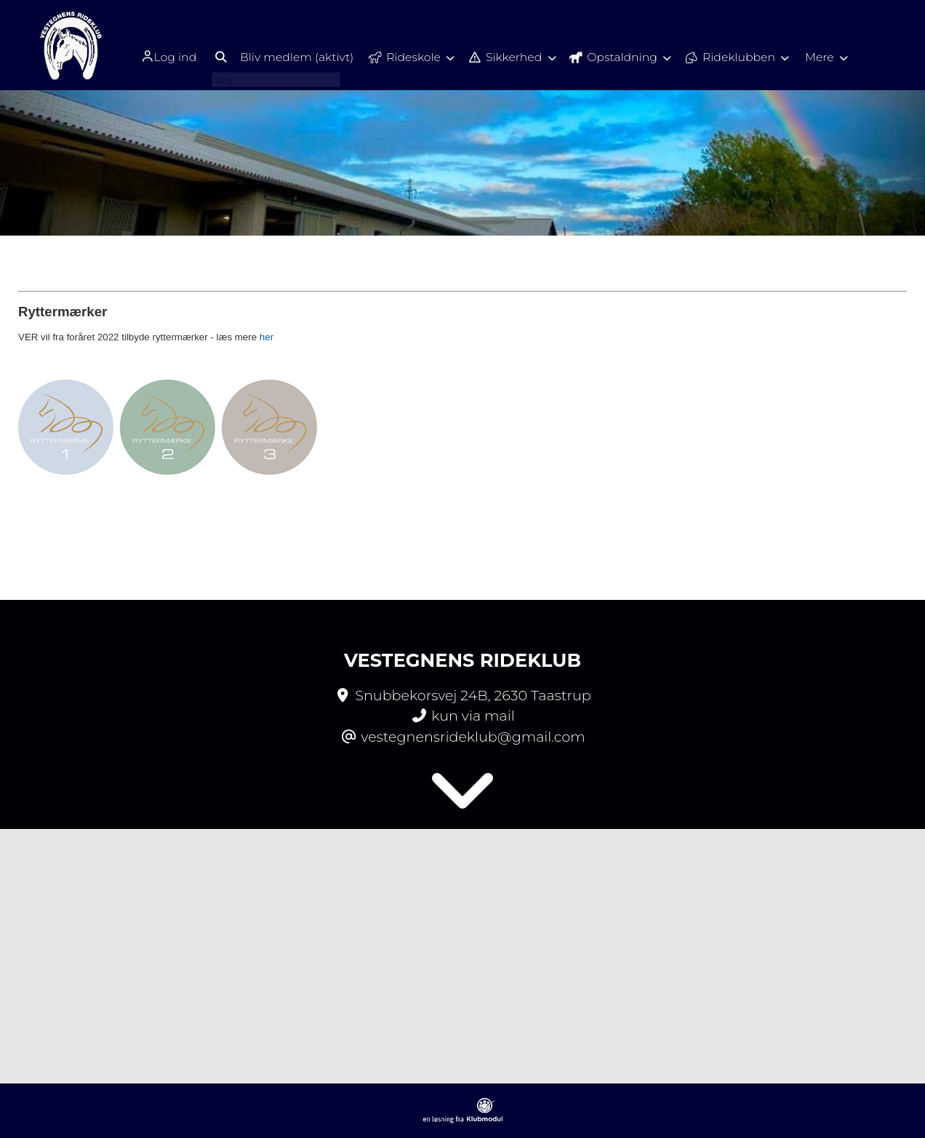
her (266, 337)
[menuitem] (163, 56)
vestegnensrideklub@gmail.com (473, 736)
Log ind (158, 56)
